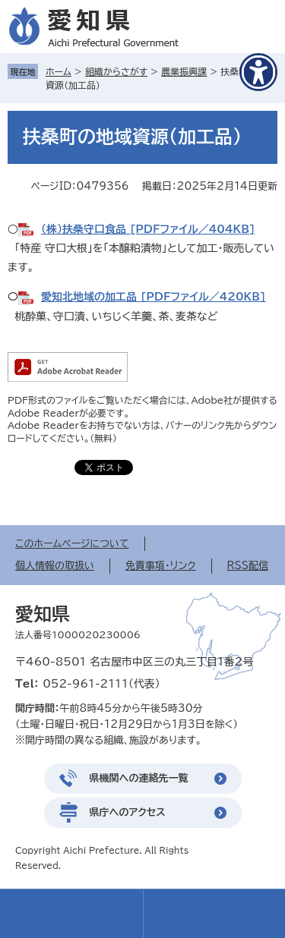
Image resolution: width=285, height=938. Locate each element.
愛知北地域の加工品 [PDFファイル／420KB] (153, 296)
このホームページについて (72, 544)
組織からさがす (116, 71)
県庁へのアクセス (128, 812)
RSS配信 (247, 566)
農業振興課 (184, 71)
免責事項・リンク (160, 566)
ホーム (58, 71)
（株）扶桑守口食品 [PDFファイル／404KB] (148, 229)
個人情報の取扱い (54, 566)
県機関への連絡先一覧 (139, 778)
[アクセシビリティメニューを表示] (258, 72)
